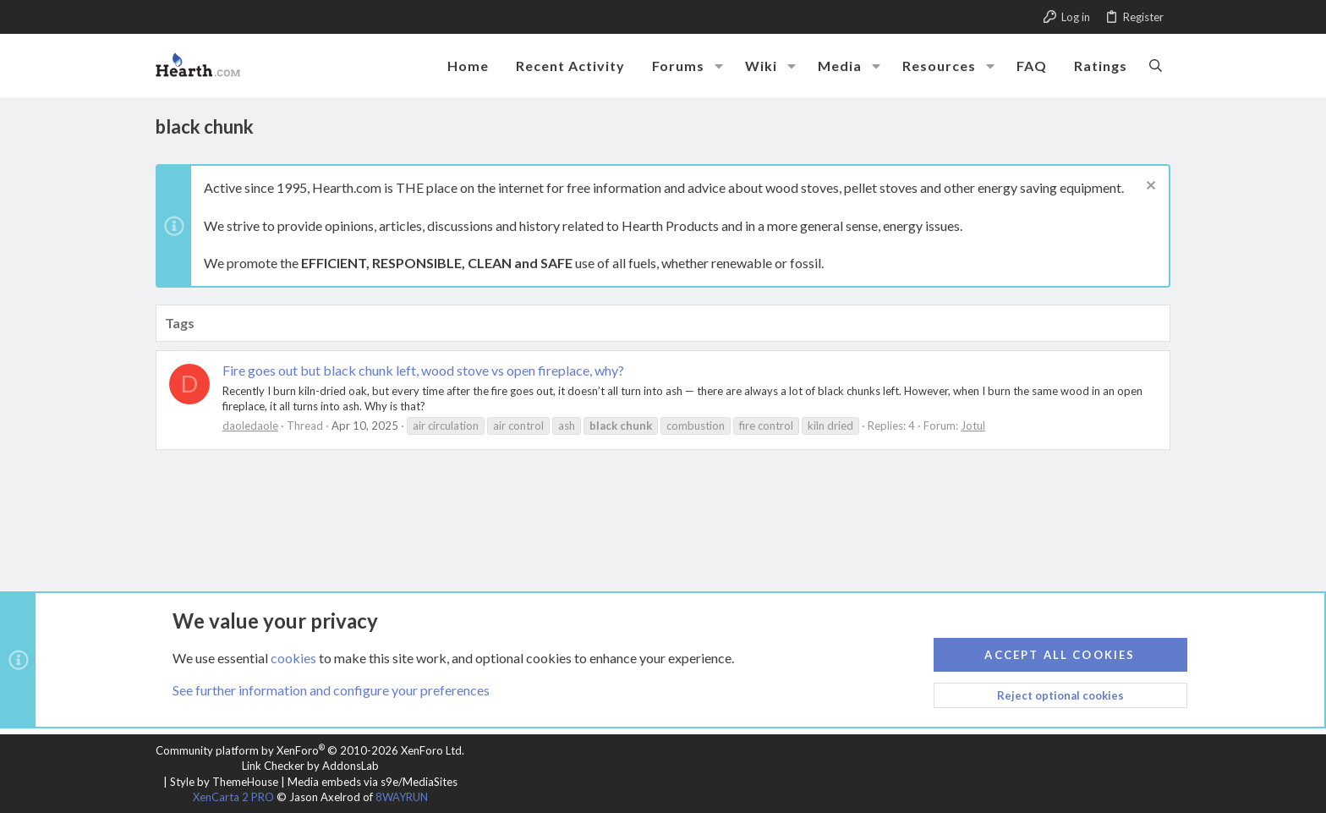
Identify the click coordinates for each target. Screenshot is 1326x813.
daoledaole (250, 425)
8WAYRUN (401, 797)
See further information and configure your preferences (331, 690)
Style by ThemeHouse (224, 781)
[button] (718, 66)
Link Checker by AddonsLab (310, 765)
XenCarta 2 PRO (233, 797)
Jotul (973, 425)
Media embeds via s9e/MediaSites (373, 781)
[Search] (1155, 65)
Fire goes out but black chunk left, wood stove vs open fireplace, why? (423, 370)
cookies (293, 657)
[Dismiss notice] (1149, 187)
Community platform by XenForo (310, 750)
